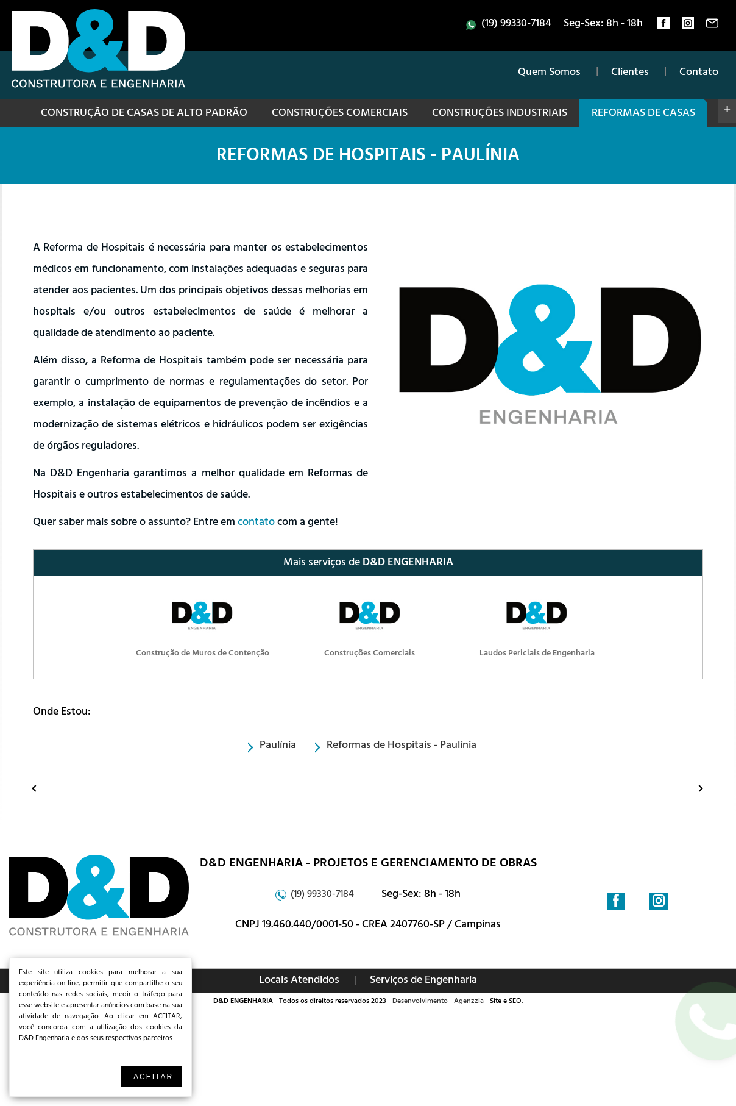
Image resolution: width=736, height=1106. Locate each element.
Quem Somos (549, 73)
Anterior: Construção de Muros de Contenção (37, 788)
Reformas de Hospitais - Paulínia (368, 157)
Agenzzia (469, 1001)
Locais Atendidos (299, 981)
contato (712, 26)
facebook (663, 26)
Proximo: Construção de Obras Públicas (689, 788)
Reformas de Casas (643, 114)
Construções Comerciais (340, 114)
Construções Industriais (499, 114)
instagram (688, 26)
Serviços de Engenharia (423, 981)
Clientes (630, 73)
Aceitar (153, 1076)
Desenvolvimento (420, 1001)
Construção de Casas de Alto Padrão (144, 114)
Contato (698, 73)
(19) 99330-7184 (516, 24)
